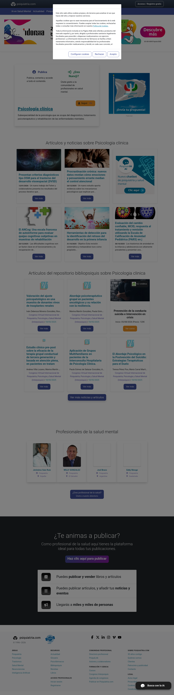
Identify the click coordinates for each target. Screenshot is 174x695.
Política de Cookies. (100, 26)
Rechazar (99, 54)
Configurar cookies (80, 54)
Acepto (113, 54)
